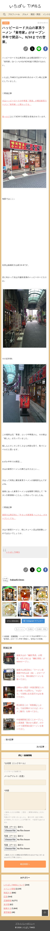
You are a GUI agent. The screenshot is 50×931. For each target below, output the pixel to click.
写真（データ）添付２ (14, 836)
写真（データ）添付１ (14, 827)
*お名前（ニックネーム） (15, 763)
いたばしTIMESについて (14, 885)
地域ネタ (7, 893)
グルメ (25, 14)
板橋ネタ (7, 908)
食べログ (6, 116)
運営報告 (7, 912)
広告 (5, 896)
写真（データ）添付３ (14, 845)
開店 (31, 629)
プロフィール (14, 14)
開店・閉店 (35, 14)
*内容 (6, 790)
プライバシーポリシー (25, 924)
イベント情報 (9, 889)
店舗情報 (5, 23)
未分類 (6, 904)
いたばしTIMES (13, 552)
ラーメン (21, 629)
